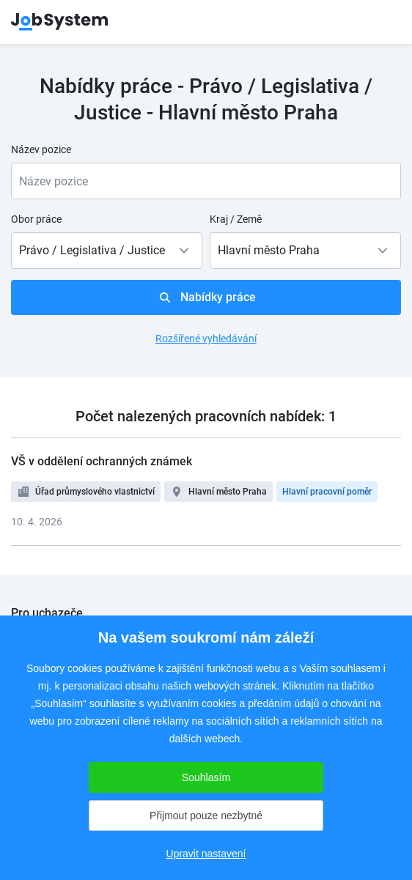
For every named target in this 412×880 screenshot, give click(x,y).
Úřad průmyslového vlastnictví (95, 492)
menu (382, 22)
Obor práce (36, 219)
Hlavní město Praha (227, 492)
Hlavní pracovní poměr (327, 492)
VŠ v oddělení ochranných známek (101, 461)
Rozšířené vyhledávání (206, 338)
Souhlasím (206, 777)
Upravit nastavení (206, 853)
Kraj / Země (236, 219)
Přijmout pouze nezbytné (206, 815)
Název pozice (41, 149)
